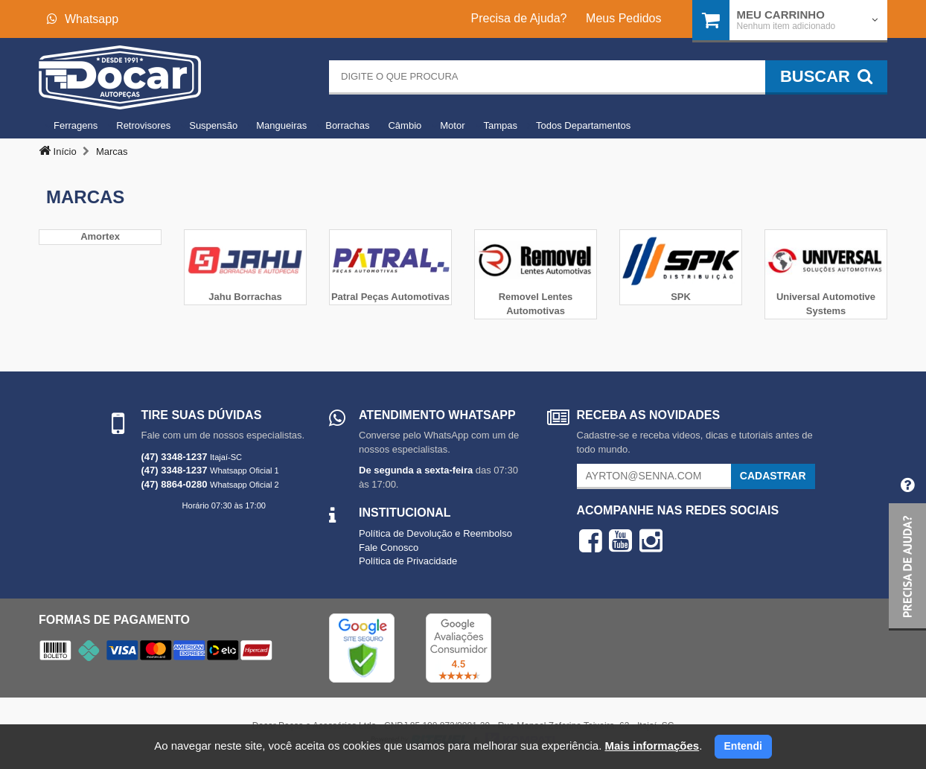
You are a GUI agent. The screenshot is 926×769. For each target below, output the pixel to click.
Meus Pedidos (623, 18)
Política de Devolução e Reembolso (435, 533)
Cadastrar (773, 476)
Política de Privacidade (408, 561)
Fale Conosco (388, 547)
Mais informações (651, 745)
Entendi (743, 746)
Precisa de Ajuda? (519, 18)
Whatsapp (82, 19)
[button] (907, 548)
